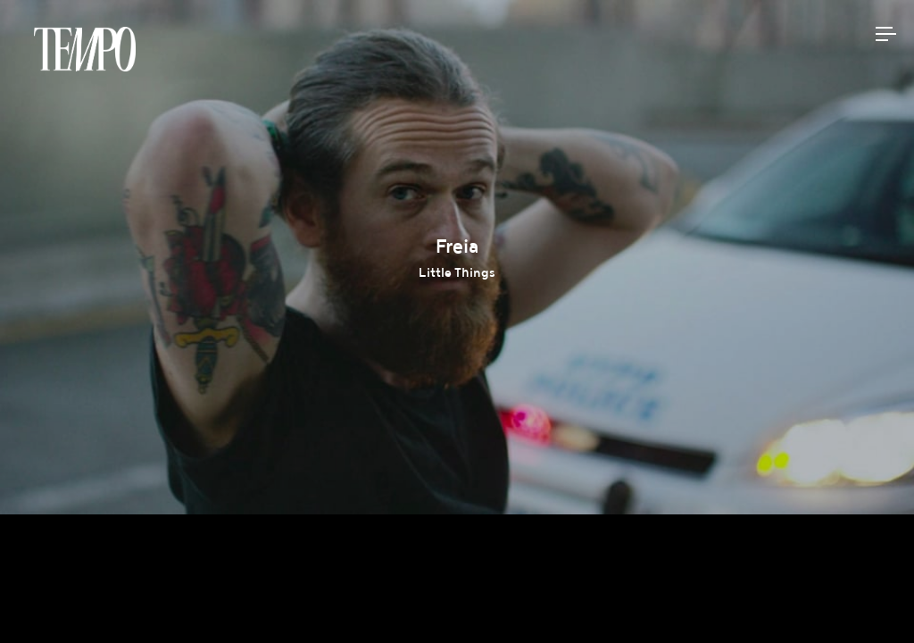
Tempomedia (85, 49)
